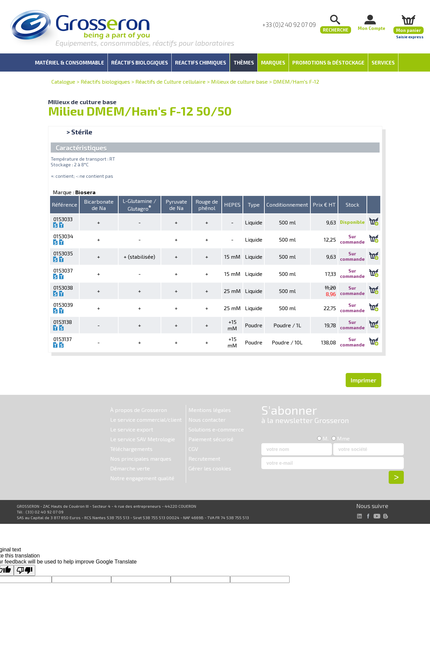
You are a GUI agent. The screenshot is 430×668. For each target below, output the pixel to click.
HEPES (232, 204)
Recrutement (204, 458)
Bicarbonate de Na (99, 204)
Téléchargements (131, 449)
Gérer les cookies (209, 468)
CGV (193, 449)
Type (254, 204)
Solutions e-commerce (216, 429)
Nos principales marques (140, 458)
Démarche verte (130, 468)
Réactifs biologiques (105, 81)
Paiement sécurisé (210, 439)
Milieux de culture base (239, 81)
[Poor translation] (24, 570)
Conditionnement (287, 204)
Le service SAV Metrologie (142, 439)
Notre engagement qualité (142, 478)
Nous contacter (207, 419)
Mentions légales (209, 410)
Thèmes (243, 62)
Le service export (131, 429)
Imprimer (363, 380)
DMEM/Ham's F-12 (296, 81)
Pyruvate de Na (176, 204)
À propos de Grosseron (138, 410)
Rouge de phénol (207, 204)
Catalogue (63, 81)
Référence (64, 204)
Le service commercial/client (146, 419)
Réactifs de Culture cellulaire (170, 81)
